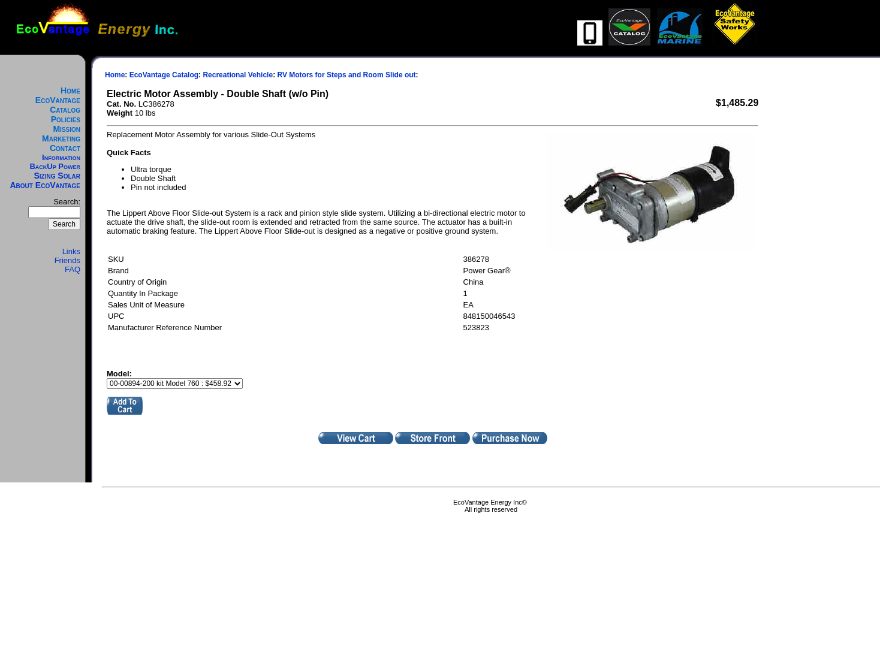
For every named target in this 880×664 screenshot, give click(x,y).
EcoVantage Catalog (57, 104)
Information (61, 157)
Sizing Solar (57, 175)
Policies (65, 119)
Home (70, 90)
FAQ (72, 269)
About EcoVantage (45, 185)
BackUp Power (54, 166)
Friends (67, 260)
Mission (66, 129)
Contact (65, 148)
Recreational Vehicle (238, 75)
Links (71, 251)
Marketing (61, 138)
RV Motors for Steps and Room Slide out (346, 75)
